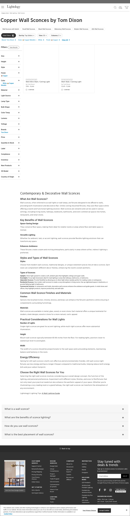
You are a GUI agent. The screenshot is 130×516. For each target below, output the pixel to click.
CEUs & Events (54, 475)
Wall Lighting (13, 13)
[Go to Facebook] (99, 484)
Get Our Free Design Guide (14, 484)
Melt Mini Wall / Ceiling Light (42, 80)
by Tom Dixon (34, 83)
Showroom (69, 461)
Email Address (103, 470)
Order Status (36, 476)
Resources (53, 499)
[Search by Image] (120, 7)
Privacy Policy (107, 477)
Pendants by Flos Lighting (87, 490)
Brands (84, 463)
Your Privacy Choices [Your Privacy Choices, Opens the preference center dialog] (89, 510)
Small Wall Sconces (32, 29)
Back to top (65, 442)
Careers (68, 468)
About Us (69, 458)
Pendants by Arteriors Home (87, 485)
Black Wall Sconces (49, 29)
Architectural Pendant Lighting (87, 480)
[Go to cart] (126, 7)
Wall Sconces (21, 13)
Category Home (5, 13)
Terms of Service (119, 477)
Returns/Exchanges (38, 463)
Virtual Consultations (54, 464)
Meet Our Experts (69, 464)
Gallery (84, 461)
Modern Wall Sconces (90, 29)
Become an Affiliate (70, 472)
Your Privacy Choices (36, 472)
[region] (65, 510)
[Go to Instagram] (111, 484)
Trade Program (54, 473)
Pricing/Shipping (37, 466)
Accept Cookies (104, 510)
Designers (85, 466)
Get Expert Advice (37, 487)
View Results (18, 48)
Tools (51, 496)
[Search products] (115, 7)
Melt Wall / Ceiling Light (74, 80)
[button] (2, 7)
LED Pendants (86, 476)
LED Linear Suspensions (85, 495)
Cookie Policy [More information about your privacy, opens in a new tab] (8, 514)
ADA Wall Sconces (108, 29)
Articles (84, 458)
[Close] (126, 510)
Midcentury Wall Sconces (69, 29)
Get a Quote (36, 484)
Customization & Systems (54, 479)
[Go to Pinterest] (105, 484)
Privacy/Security (37, 468)
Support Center (36, 460)
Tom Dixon (70, 20)
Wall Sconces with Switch (12, 29)
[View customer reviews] (120, 484)
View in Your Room (54, 484)
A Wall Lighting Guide (51, 385)
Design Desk (54, 460)
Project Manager (53, 469)
